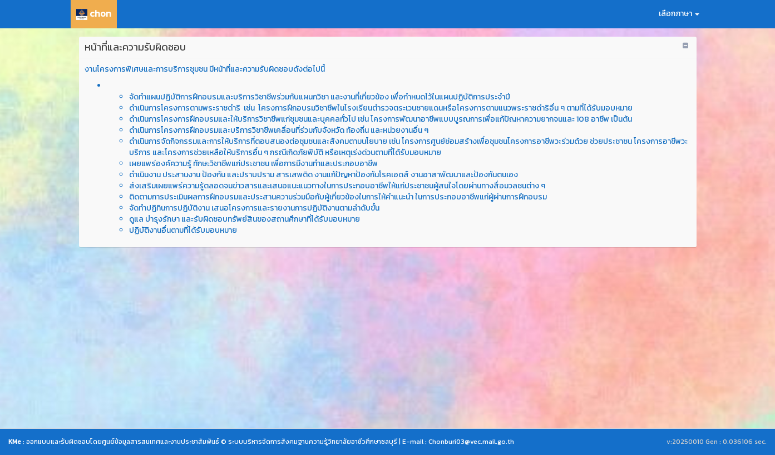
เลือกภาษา (679, 13)
